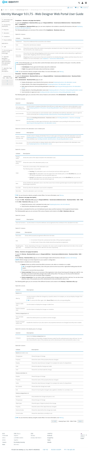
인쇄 (78, 7)
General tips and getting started (7, 20)
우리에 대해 (5, 435)
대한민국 (84, 435)
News (3, 444)
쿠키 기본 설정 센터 (69, 449)
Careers (4, 442)
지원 (6, 10)
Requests (5, 29)
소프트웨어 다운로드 (18, 438)
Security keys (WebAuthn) (6, 25)
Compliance (6, 36)
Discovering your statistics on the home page (7, 51)
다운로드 (71, 7)
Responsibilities (7, 40)
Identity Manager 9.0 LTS (22, 10)
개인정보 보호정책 (56, 449)
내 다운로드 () (85, 7)
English (82, 438)
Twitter (49, 440)
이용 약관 (45, 449)
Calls (4, 46)
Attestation (5, 33)
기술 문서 (11, 10)
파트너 (3, 438)
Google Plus (50, 438)
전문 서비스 (16, 444)
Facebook (49, 435)
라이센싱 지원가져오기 (36, 438)
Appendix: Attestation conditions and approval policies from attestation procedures (6, 61)
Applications (5, 43)
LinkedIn (49, 442)
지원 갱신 (33, 435)
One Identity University (19, 442)
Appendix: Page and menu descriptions (7, 69)
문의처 (3, 440)
